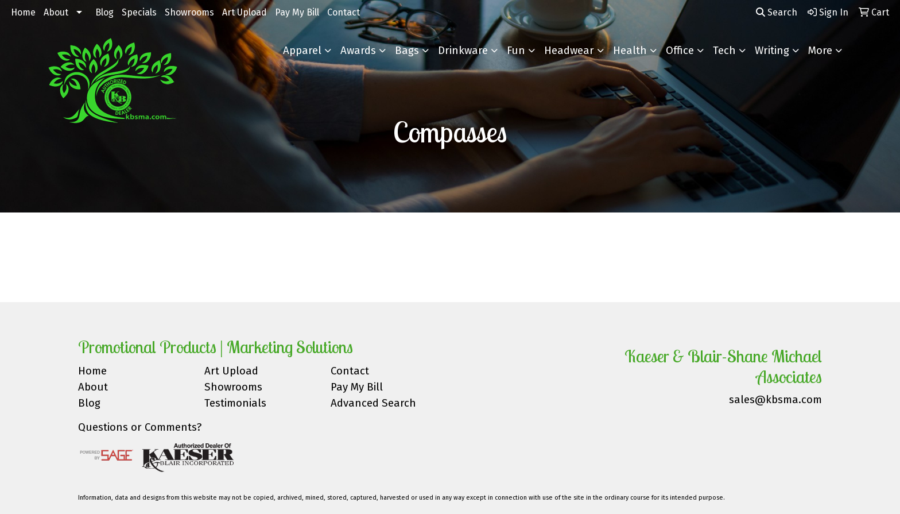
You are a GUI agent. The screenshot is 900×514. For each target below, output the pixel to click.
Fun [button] (516, 50)
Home (23, 12)
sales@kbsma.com (775, 399)
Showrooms (189, 12)
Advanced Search (373, 403)
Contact (343, 12)
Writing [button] (772, 50)
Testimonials (235, 403)
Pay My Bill (297, 12)
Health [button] (630, 50)
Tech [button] (724, 50)
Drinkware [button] (463, 50)
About (56, 12)
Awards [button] (358, 50)
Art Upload (244, 12)
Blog (104, 12)
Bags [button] (407, 50)
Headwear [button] (569, 50)
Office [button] (680, 50)
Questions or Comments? (139, 427)
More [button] (820, 50)
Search (776, 12)
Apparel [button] (302, 50)
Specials (139, 12)
